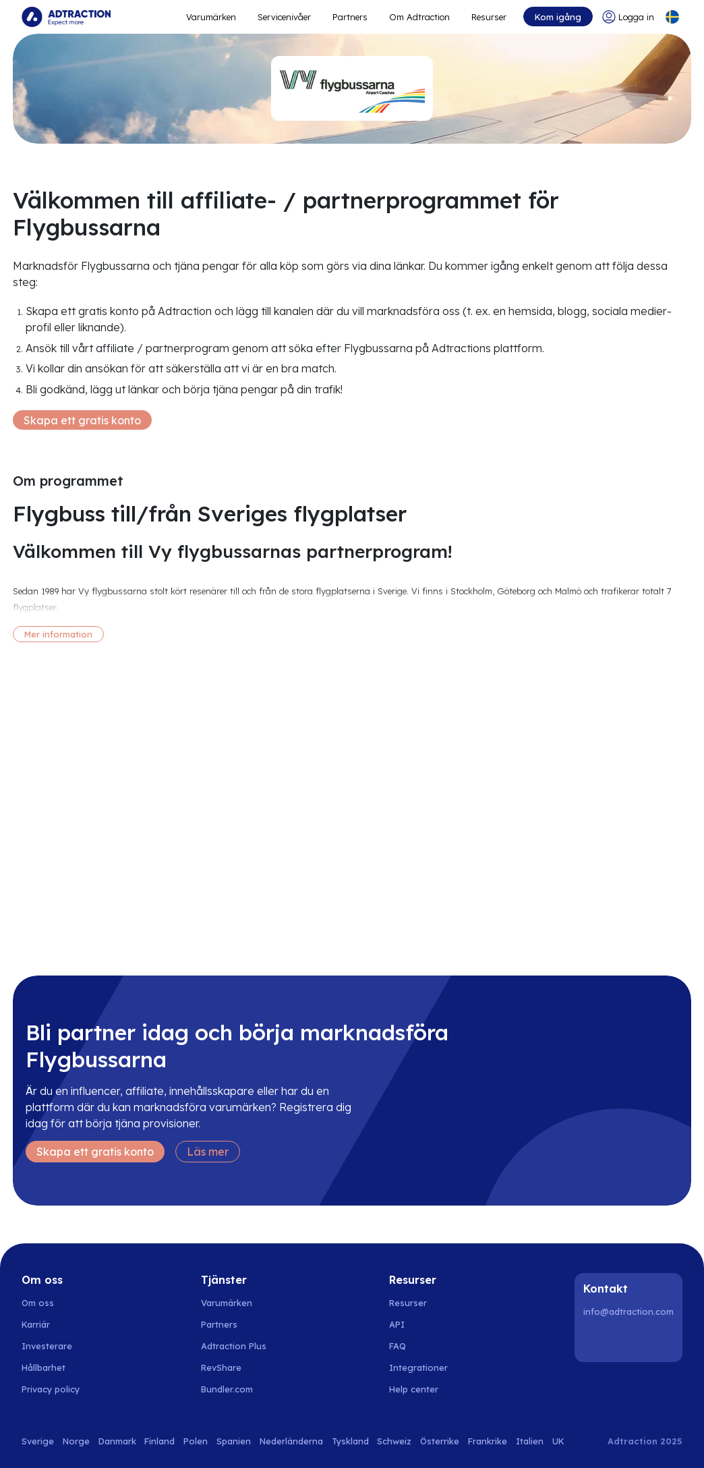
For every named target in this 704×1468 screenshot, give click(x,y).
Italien (530, 1441)
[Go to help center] (421, 1389)
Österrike (439, 1441)
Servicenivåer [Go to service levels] (284, 16)
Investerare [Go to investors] (47, 1345)
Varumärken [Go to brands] (226, 1302)
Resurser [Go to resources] (488, 16)
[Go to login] (628, 17)
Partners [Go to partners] (219, 1324)
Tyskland (350, 1441)
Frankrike (487, 1441)
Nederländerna (291, 1441)
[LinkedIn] (596, 1340)
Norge (76, 1441)
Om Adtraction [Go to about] (419, 16)
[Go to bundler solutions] (234, 1389)
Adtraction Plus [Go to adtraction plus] (233, 1345)
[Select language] (672, 17)
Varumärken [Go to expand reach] (211, 16)
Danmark (117, 1441)
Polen (195, 1441)
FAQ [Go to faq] (397, 1345)
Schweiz (394, 1441)
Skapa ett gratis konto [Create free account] (82, 420)
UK (558, 1441)
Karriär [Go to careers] (36, 1324)
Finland (159, 1441)
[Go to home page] (66, 17)
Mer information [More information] (58, 634)
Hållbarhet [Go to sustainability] (43, 1367)
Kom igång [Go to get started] (558, 16)
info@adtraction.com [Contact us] (628, 1311)
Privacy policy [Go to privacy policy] (51, 1389)
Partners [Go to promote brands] (350, 16)
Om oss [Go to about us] (38, 1302)
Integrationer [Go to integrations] (418, 1367)
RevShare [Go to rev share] (221, 1367)
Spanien (233, 1441)
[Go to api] (421, 1324)
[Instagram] (630, 1340)
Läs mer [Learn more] (208, 1151)
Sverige (38, 1441)
